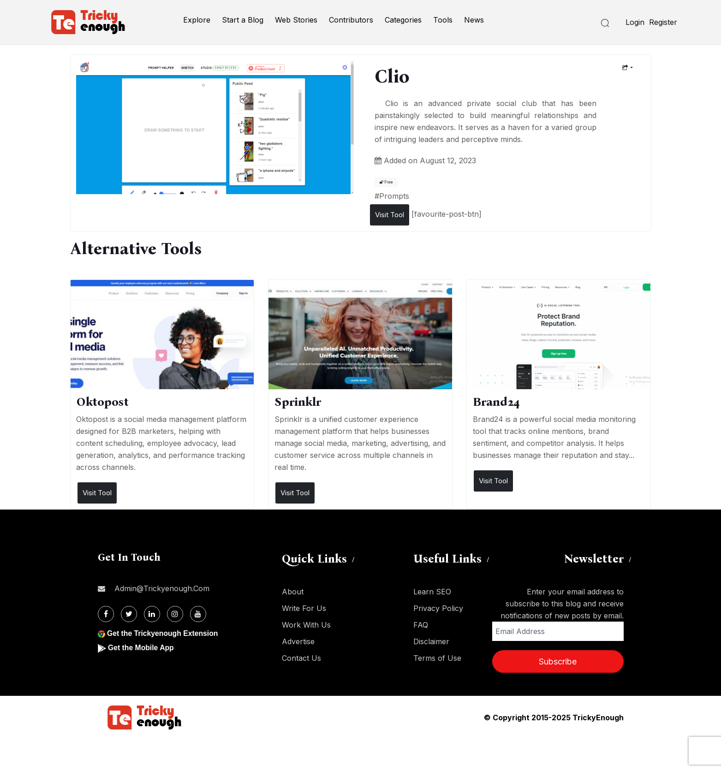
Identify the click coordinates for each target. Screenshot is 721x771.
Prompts (394, 196)
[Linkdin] (152, 614)
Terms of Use (437, 658)
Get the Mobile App (141, 648)
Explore (196, 19)
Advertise (298, 641)
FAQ (420, 624)
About (293, 591)
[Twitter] (129, 614)
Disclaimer (431, 641)
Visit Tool (389, 214)
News (474, 19)
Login (635, 22)
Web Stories (296, 19)
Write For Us (304, 608)
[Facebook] (106, 614)
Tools (443, 19)
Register (663, 22)
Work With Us (306, 624)
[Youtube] (198, 614)
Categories (403, 19)
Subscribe (558, 661)
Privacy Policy (438, 608)
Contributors (351, 19)
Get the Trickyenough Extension (163, 633)
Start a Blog (242, 19)
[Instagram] (175, 614)
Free (386, 182)
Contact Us (301, 658)
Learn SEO (432, 591)
